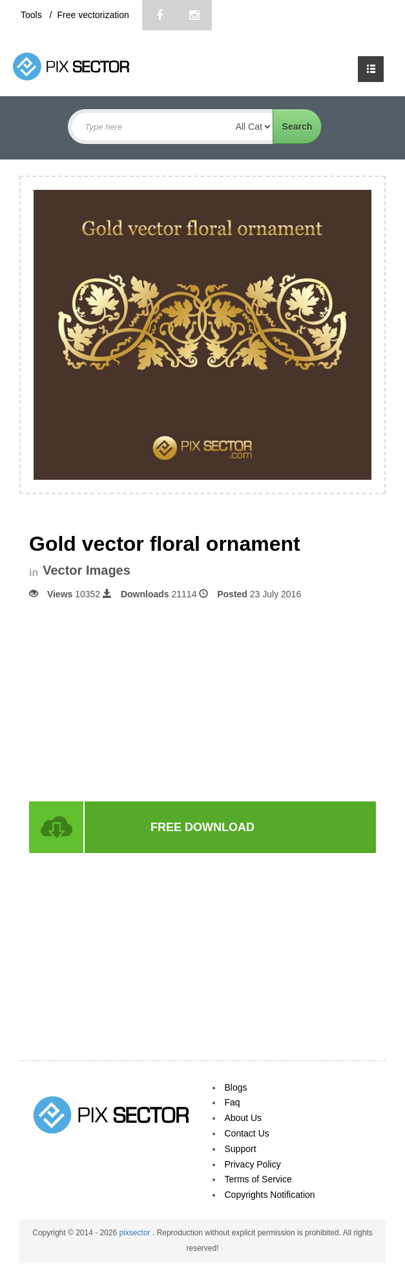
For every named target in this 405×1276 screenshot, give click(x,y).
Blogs (236, 1087)
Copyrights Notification (270, 1194)
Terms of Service (258, 1179)
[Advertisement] (202, 699)
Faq (232, 1102)
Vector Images (86, 570)
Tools (33, 15)
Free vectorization (93, 15)
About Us (243, 1118)
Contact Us (247, 1133)
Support (240, 1149)
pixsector (135, 1232)
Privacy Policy (253, 1164)
